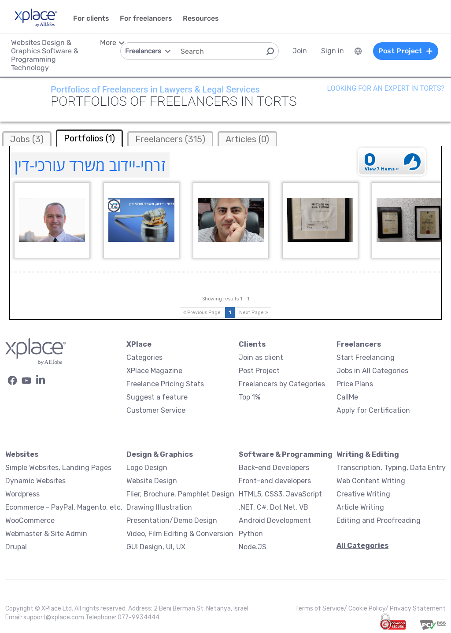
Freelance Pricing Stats (165, 384)
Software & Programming (286, 454)
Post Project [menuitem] (405, 51)
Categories (144, 357)
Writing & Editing (367, 454)
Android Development (275, 520)
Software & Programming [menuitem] (44, 55)
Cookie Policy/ (369, 608)
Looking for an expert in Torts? (385, 88)
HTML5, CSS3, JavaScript (280, 494)
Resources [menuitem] (201, 18)
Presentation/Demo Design (171, 520)
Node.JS (252, 547)
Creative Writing (363, 494)
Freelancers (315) (170, 139)
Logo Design (146, 467)
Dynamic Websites (35, 481)
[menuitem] (358, 51)
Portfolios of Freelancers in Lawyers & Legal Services (155, 89)
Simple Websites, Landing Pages (58, 467)
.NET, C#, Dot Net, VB (273, 507)
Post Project (259, 370)
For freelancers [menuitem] (146, 18)
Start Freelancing (365, 357)
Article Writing (360, 507)
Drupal (16, 547)
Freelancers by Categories (282, 384)
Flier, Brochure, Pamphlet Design (180, 494)
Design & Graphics (159, 454)
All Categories (362, 545)
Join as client (261, 357)
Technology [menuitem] (30, 67)
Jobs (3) (27, 139)
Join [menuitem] (299, 51)
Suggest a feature (157, 397)
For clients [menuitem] (91, 18)
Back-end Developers (274, 467)
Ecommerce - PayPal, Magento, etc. (63, 507)
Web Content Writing (370, 481)
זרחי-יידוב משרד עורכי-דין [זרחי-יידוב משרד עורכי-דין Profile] (90, 165)
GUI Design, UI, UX (155, 547)
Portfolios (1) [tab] (89, 138)
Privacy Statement (418, 608)
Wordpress (22, 494)
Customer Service (155, 410)
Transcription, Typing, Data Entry (391, 467)
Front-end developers (275, 481)
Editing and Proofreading (378, 520)
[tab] (27, 138)
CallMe (347, 397)
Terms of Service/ (321, 608)
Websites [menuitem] (26, 42)
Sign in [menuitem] (332, 51)
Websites (21, 454)
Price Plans (354, 384)
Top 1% (249, 397)
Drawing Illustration (159, 507)
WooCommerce (30, 520)
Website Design (151, 481)
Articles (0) (247, 139)
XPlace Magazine (154, 370)
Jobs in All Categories (372, 370)
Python (251, 533)
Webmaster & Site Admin (46, 533)
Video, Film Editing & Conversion (179, 533)
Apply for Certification (373, 410)
